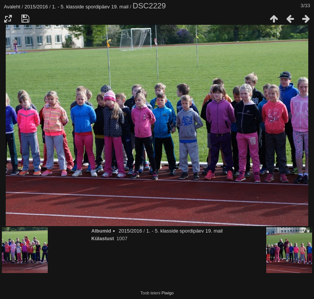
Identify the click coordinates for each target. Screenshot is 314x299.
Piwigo (168, 293)
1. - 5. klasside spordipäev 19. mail (90, 7)
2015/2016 (36, 7)
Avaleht (12, 7)
